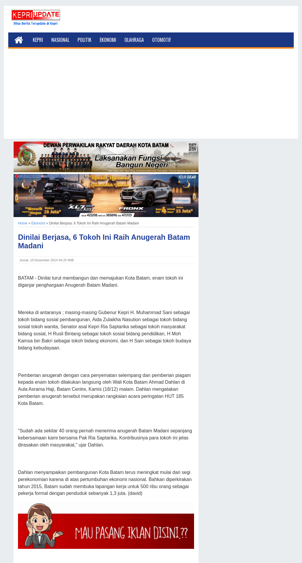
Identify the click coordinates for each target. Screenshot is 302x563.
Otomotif (161, 39)
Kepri (38, 39)
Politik (84, 39)
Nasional (60, 39)
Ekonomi (108, 39)
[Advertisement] (151, 97)
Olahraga (134, 39)
